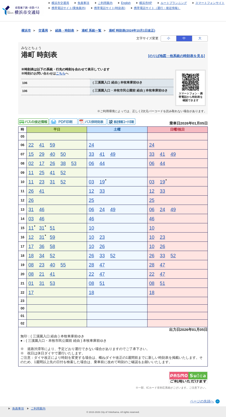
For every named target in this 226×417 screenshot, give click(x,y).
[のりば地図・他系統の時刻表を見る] (176, 56)
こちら (60, 73)
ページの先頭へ (202, 401)
